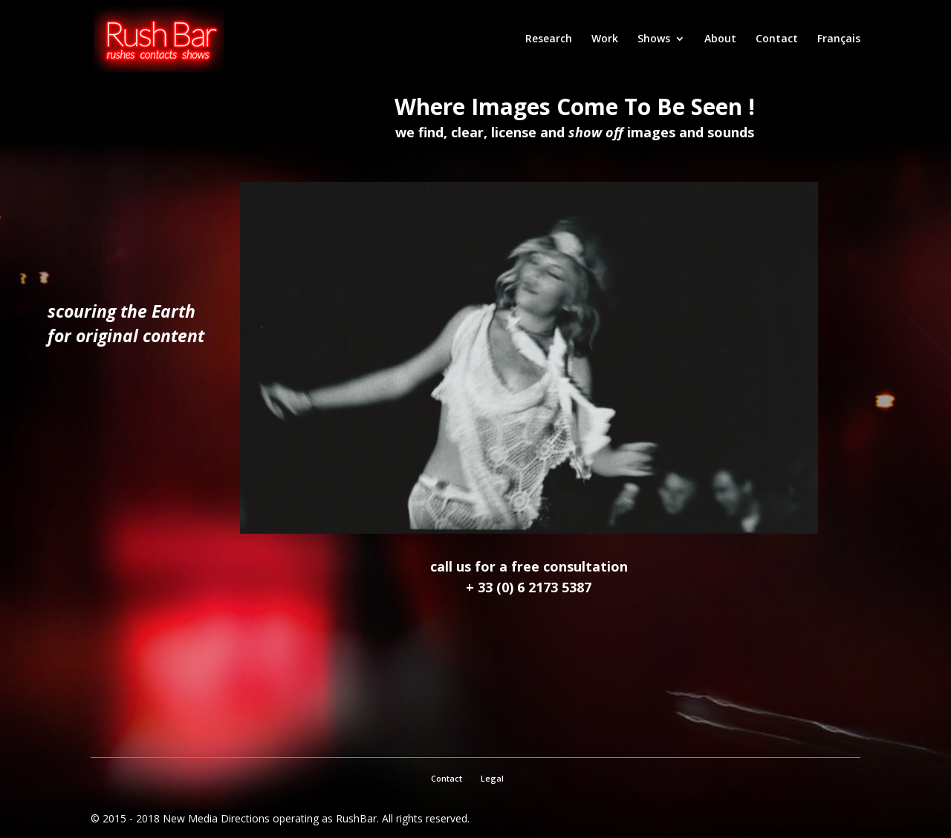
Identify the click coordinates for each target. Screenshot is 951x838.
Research (548, 39)
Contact (777, 39)
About (720, 39)
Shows (653, 39)
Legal (492, 778)
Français (838, 39)
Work (604, 39)
